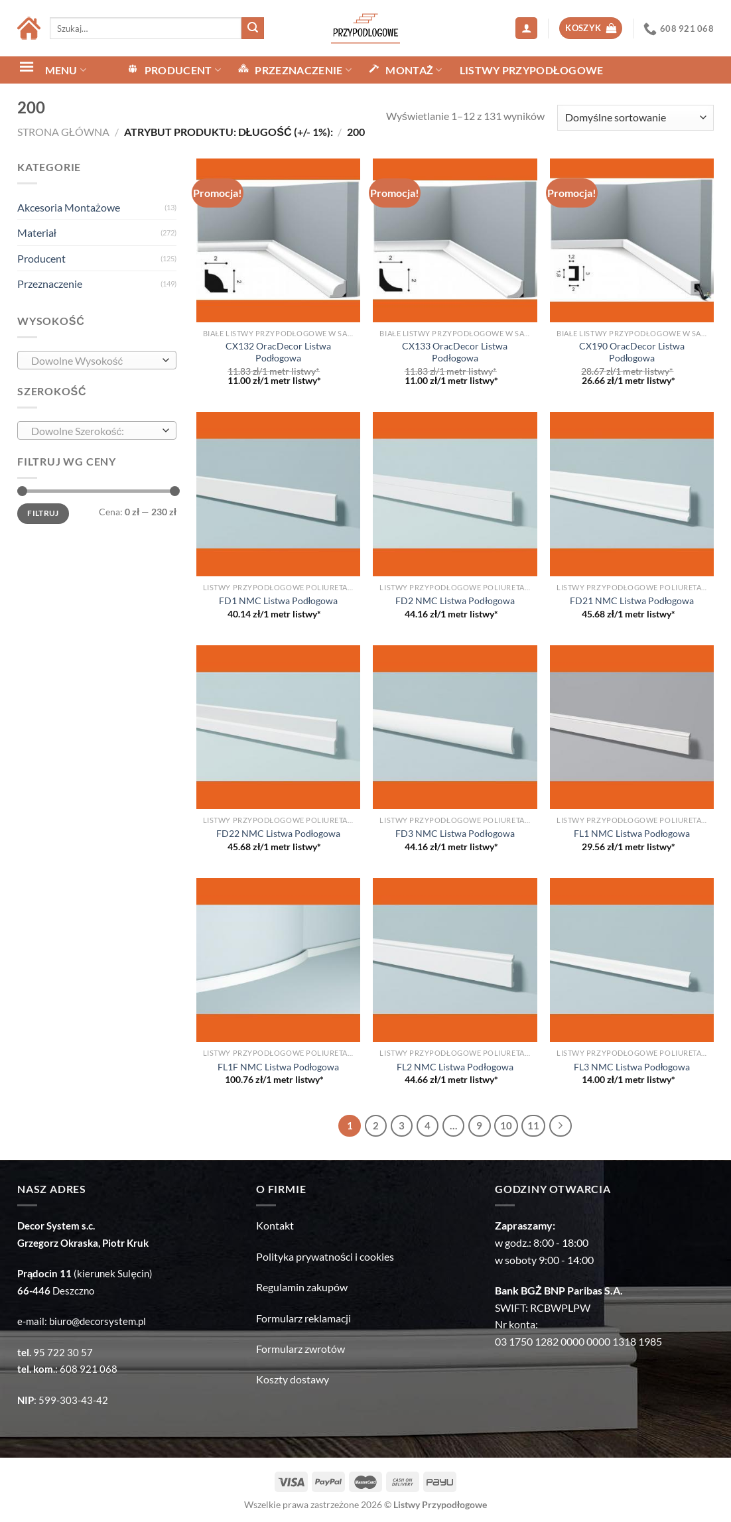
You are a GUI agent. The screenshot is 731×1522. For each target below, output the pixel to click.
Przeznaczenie (49, 283)
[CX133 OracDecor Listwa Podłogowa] (455, 240)
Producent (41, 258)
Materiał (36, 232)
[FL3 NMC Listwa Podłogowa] (632, 960)
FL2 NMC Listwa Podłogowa (455, 1066)
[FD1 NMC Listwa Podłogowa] (278, 494)
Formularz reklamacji (303, 1318)
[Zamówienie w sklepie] (635, 118)
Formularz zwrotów (300, 1348)
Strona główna (63, 131)
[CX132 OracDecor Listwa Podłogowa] (278, 240)
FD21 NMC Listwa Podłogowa (632, 600)
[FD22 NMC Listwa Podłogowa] (278, 727)
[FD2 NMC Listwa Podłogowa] (455, 494)
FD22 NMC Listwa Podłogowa (278, 833)
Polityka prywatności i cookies (325, 1256)
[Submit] (252, 28)
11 (533, 1125)
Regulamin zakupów (302, 1287)
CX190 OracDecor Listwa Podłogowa (632, 352)
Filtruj (43, 513)
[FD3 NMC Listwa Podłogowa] (455, 727)
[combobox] (96, 360)
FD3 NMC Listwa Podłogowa (454, 833)
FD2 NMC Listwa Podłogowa (454, 600)
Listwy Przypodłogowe (532, 70)
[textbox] (94, 360)
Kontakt (275, 1225)
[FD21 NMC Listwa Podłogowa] (632, 494)
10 (506, 1125)
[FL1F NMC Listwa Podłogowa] (278, 960)
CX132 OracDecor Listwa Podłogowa (278, 352)
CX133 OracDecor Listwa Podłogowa (454, 352)
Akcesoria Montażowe (68, 207)
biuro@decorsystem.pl (97, 1321)
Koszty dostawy (292, 1379)
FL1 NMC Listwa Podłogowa (632, 833)
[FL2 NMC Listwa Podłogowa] (455, 960)
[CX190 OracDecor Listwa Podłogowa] (632, 240)
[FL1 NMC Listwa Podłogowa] (632, 727)
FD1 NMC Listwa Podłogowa (278, 600)
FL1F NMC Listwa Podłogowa (278, 1066)
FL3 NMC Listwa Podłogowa (632, 1066)
